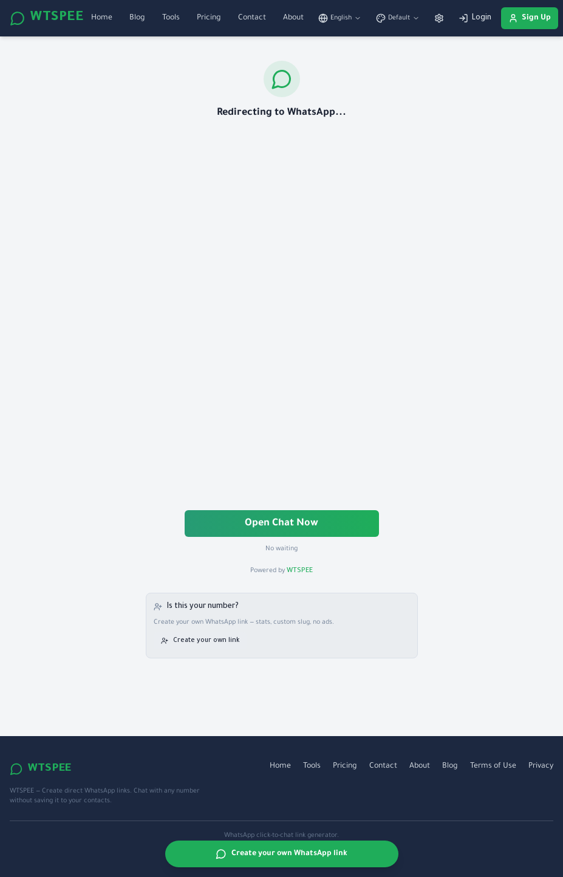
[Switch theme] (398, 18)
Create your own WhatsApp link (281, 853)
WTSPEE (47, 18)
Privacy (540, 766)
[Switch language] (339, 18)
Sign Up (529, 18)
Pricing (209, 18)
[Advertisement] (282, 316)
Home (101, 18)
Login (475, 18)
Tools (171, 18)
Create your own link (200, 640)
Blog (137, 18)
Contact (252, 18)
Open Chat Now (281, 523)
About (293, 18)
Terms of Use (493, 766)
